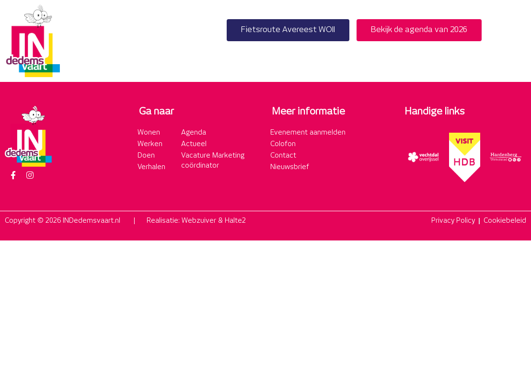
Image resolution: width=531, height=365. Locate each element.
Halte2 (235, 220)
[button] (516, 41)
